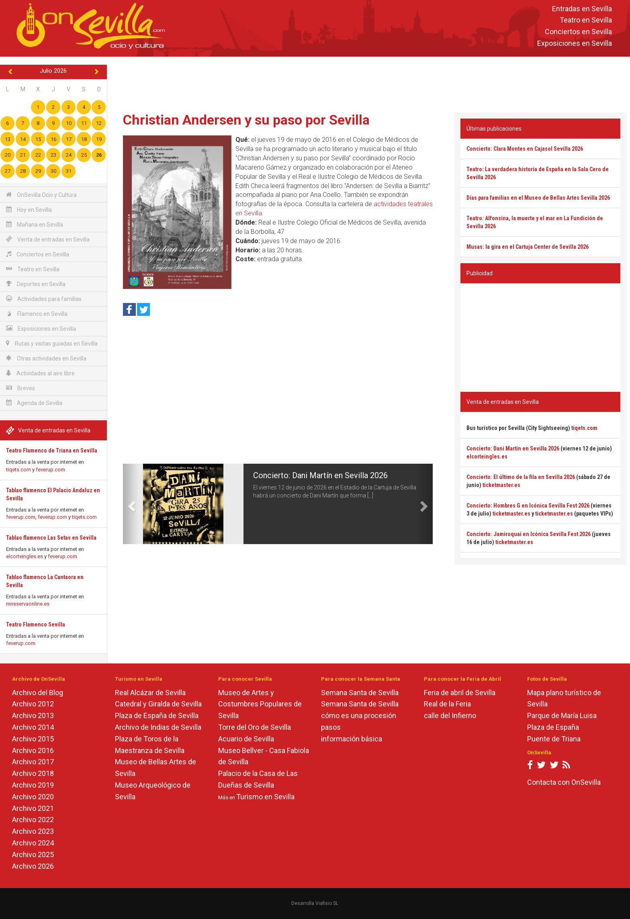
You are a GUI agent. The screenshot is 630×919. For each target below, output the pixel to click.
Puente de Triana (554, 739)
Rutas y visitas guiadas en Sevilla (52, 343)
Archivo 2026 (33, 866)
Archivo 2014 (33, 727)
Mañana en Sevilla (34, 224)
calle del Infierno (450, 715)
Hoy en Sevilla (29, 209)
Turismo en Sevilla (265, 796)
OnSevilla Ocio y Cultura (41, 194)
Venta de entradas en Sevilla (48, 239)
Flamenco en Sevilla (37, 313)
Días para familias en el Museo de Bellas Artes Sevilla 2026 (538, 197)
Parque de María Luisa (562, 715)
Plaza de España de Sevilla (156, 715)
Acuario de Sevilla (246, 739)
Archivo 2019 (33, 785)
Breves (20, 388)
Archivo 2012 (33, 704)
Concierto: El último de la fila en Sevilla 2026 (520, 477)
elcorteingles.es (24, 556)
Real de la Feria (447, 704)
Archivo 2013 (33, 715)
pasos (331, 727)
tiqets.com (18, 470)
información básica (351, 739)
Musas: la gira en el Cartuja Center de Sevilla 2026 (527, 247)
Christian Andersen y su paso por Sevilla (246, 120)
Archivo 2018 (33, 773)
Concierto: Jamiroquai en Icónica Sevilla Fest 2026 (528, 534)
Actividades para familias (44, 298)
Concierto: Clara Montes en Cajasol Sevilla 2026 (524, 148)
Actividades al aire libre (40, 373)
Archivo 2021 (33, 808)
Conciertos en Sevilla (578, 32)
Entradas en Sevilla (582, 8)
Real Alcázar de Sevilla (150, 692)
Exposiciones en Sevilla (574, 43)
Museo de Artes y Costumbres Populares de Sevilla (260, 704)
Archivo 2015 (33, 739)
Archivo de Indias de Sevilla (158, 727)
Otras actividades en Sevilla (46, 358)
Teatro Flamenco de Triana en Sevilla (51, 450)
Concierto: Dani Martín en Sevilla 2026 (320, 475)
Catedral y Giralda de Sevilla (158, 704)
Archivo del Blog (37, 692)
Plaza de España (553, 727)
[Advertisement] (368, 83)
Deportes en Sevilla (35, 283)
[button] (131, 504)
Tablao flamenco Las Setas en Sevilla (51, 537)
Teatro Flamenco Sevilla (35, 624)
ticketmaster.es (501, 485)
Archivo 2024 (33, 843)
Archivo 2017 (33, 761)
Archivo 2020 (33, 796)
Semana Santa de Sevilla (360, 692)
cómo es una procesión (358, 715)
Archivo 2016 (33, 750)
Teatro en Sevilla (586, 20)
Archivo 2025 (33, 854)
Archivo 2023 (33, 831)
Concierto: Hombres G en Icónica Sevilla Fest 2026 (527, 505)
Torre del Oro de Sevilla (254, 727)
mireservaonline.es (27, 604)
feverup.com (50, 470)
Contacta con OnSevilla (564, 782)
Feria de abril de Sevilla (459, 692)
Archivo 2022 (33, 819)
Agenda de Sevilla (34, 402)
